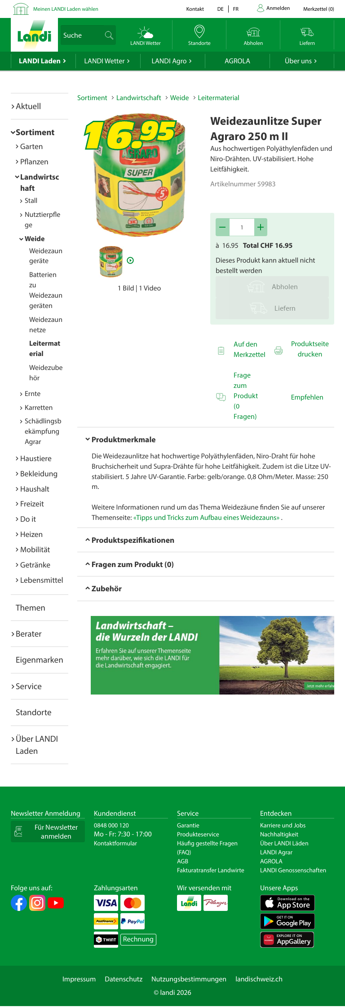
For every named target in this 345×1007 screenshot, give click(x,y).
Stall (31, 200)
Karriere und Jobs (282, 825)
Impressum (79, 979)
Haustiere (36, 458)
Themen (30, 607)
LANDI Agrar (276, 852)
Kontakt (195, 9)
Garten (31, 146)
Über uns (298, 61)
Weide (34, 238)
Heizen (31, 534)
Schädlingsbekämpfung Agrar (43, 431)
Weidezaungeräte (45, 256)
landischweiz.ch (259, 979)
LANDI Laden (40, 61)
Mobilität (35, 549)
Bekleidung (39, 473)
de (220, 9)
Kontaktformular (115, 843)
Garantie (188, 825)
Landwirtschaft (138, 97)
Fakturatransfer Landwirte (210, 870)
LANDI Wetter (104, 61)
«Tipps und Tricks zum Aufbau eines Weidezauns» (206, 517)
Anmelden (278, 8)
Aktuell (28, 106)
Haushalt (34, 489)
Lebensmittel (41, 580)
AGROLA (237, 61)
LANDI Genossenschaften (293, 870)
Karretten (39, 407)
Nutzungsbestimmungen (188, 979)
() (318, 9)
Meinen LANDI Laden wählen (65, 9)
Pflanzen (34, 161)
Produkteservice (198, 834)
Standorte (34, 712)
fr (236, 9)
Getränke (35, 564)
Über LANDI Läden (284, 843)
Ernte (32, 393)
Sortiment (35, 132)
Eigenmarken (39, 659)
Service (29, 686)
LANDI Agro (168, 61)
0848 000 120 (111, 825)
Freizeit (32, 503)
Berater (29, 633)
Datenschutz (123, 979)
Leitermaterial (218, 97)
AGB (182, 861)
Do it (28, 519)
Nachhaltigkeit (279, 834)
